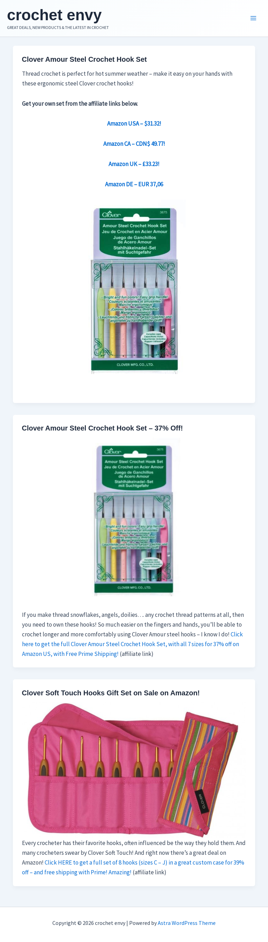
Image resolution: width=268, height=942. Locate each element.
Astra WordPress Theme (187, 922)
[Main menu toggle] (253, 18)
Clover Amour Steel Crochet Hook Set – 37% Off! (102, 428)
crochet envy (54, 14)
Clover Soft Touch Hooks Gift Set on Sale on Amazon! (111, 693)
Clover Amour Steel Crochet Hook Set (84, 59)
